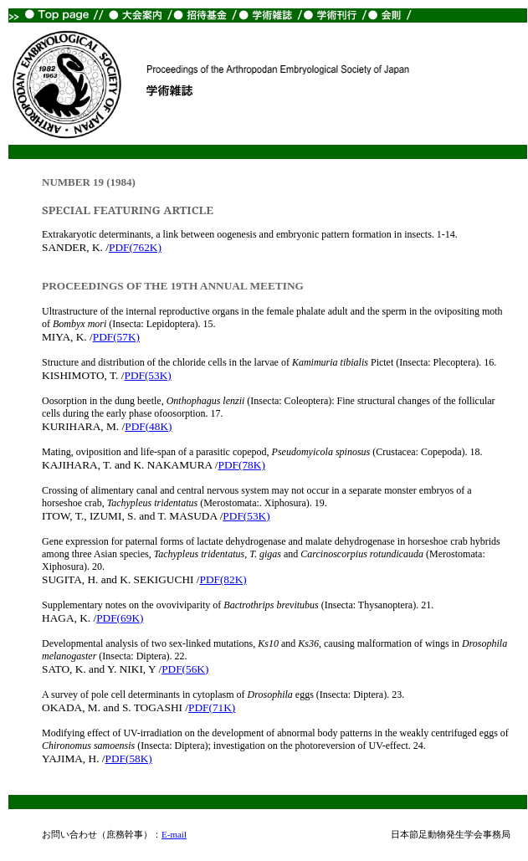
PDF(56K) (184, 669)
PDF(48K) (148, 426)
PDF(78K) (241, 465)
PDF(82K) (222, 579)
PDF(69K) (119, 618)
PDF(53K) (147, 375)
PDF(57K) (116, 337)
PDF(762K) (135, 247)
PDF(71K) (211, 707)
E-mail (174, 834)
